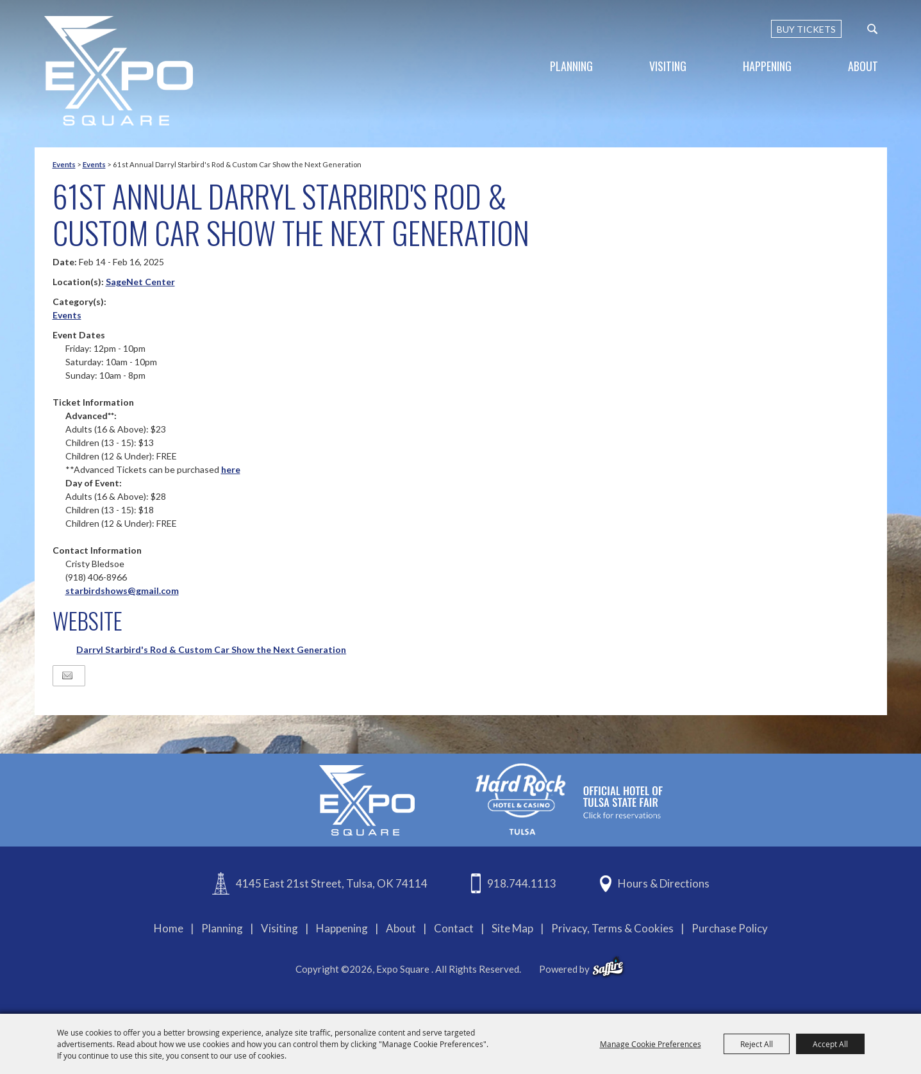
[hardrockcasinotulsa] (569, 799)
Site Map (512, 928)
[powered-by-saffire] (608, 967)
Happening (767, 66)
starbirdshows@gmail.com (122, 590)
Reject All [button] (756, 1044)
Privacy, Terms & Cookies (612, 928)
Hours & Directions (663, 883)
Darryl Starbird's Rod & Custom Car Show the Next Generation (211, 649)
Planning (571, 66)
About (863, 66)
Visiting (667, 66)
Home (168, 928)
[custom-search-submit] (872, 29)
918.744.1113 (521, 883)
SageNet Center (140, 281)
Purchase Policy (730, 928)
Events (64, 164)
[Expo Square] (118, 71)
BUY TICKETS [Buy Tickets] (806, 29)
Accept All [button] (830, 1044)
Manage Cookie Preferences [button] (650, 1044)
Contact (454, 928)
